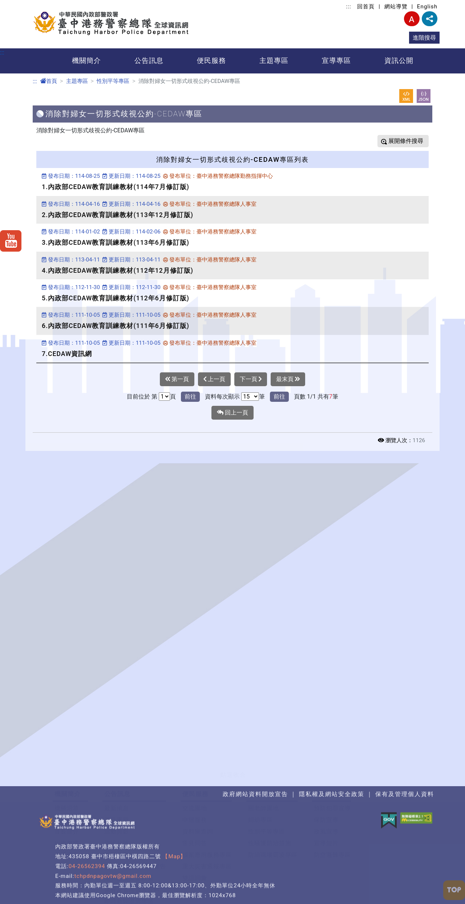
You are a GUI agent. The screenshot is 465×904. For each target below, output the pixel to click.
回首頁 (366, 6)
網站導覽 (396, 6)
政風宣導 (326, 780)
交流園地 (194, 757)
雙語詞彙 (194, 827)
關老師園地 (263, 757)
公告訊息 (148, 60)
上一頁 (214, 379)
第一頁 (177, 379)
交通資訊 (66, 803)
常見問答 (194, 792)
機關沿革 (66, 757)
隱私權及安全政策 (129, 827)
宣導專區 (336, 60)
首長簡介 (66, 780)
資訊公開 (398, 60)
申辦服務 (194, 768)
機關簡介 (86, 60)
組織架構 (66, 792)
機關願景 (66, 768)
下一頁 (251, 379)
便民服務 (211, 60)
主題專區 (273, 60)
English (427, 6)
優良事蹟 (116, 768)
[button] (232, 715)
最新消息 (116, 757)
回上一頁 (232, 412)
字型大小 (412, 18)
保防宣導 (326, 768)
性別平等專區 (113, 81)
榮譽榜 (113, 862)
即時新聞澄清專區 (129, 850)
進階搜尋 (424, 37)
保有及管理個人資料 (132, 838)
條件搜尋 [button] (411, 140)
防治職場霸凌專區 (273, 803)
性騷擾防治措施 (269, 792)
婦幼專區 (260, 768)
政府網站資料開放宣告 (135, 815)
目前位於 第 (142, 396)
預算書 (63, 894)
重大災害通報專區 (207, 815)
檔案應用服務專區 (207, 803)
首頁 (48, 81)
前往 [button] (190, 396)
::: (348, 6)
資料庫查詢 (197, 780)
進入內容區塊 (17, 4)
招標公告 (116, 803)
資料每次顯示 (222, 396)
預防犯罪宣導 (332, 757)
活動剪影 (116, 780)
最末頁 (288, 379)
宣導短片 (326, 792)
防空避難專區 (332, 803)
